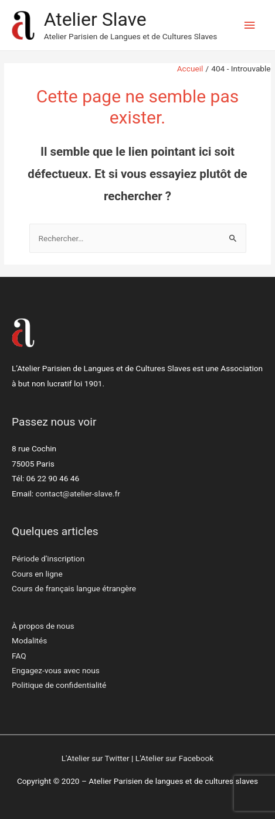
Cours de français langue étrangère (74, 588)
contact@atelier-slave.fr (78, 493)
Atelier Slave (95, 19)
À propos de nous (43, 625)
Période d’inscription (48, 558)
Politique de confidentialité (59, 685)
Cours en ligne (37, 573)
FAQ (19, 655)
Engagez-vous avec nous (56, 670)
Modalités (29, 640)
